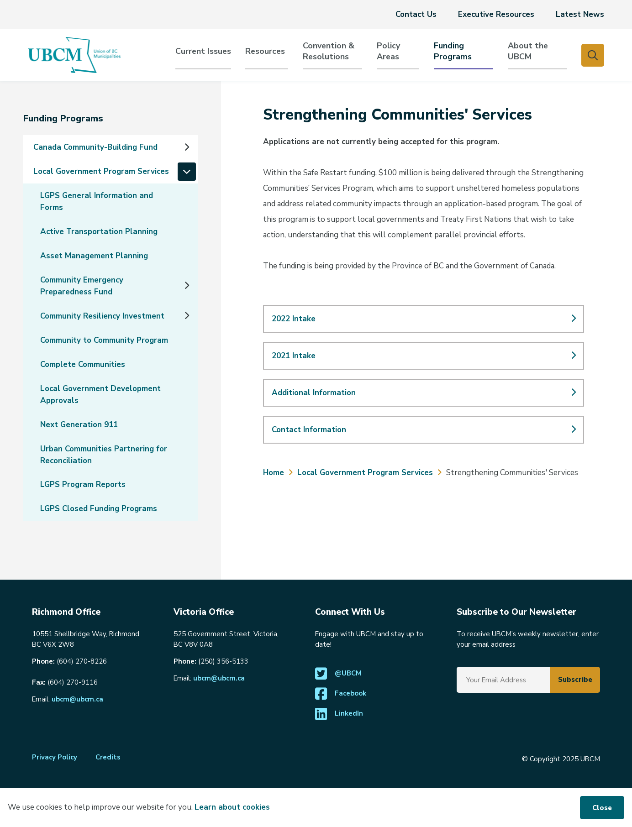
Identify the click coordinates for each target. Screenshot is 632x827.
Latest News (580, 14)
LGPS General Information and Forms (96, 201)
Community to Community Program (104, 340)
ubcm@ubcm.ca (77, 699)
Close (602, 807)
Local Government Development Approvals (100, 394)
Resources (265, 51)
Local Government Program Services (101, 171)
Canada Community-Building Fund (95, 147)
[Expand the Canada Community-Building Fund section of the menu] (187, 147)
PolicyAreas (388, 51)
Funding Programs (453, 51)
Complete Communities (82, 364)
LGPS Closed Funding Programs (98, 508)
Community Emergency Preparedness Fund (81, 286)
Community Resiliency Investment (102, 316)
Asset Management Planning (94, 256)
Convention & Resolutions (328, 51)
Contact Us (416, 14)
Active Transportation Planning (99, 231)
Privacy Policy (54, 757)
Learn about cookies (232, 807)
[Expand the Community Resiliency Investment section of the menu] (187, 316)
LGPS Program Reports (83, 484)
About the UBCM (528, 51)
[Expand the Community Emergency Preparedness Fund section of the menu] (187, 286)
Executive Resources (496, 14)
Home (273, 472)
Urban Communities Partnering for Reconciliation (103, 455)
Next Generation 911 (79, 424)
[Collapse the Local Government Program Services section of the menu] (187, 171)
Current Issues (203, 51)
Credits (108, 757)
